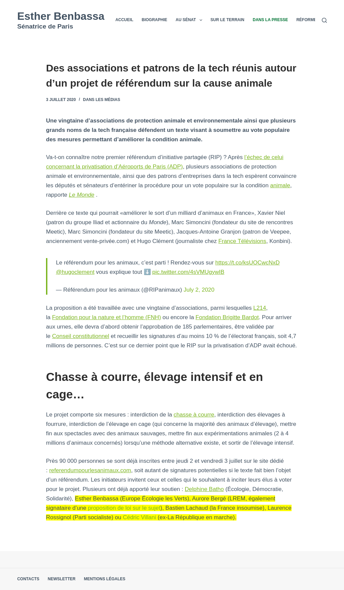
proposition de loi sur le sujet (124, 508)
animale (280, 185)
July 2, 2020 (199, 290)
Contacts (28, 579)
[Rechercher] (324, 20)
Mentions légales (104, 579)
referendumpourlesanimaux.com (90, 470)
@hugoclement (75, 272)
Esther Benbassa (60, 16)
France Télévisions (242, 241)
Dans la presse (270, 19)
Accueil (124, 19)
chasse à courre (194, 414)
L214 (259, 308)
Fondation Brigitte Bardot (227, 317)
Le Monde (81, 195)
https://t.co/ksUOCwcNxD (247, 262)
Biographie (154, 19)
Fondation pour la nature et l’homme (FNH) (106, 317)
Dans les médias (101, 99)
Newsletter (62, 579)
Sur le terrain (228, 19)
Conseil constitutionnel (80, 336)
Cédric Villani (139, 517)
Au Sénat (190, 20)
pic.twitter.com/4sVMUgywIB (188, 272)
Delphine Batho (204, 489)
